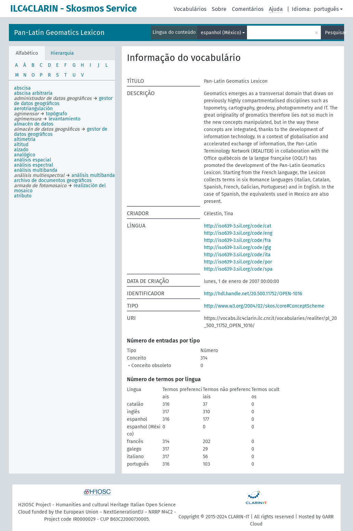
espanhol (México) (221, 33)
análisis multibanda (35, 170)
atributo (22, 196)
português (326, 9)
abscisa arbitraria (33, 93)
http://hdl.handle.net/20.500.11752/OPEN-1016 (253, 294)
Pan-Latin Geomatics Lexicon (59, 32)
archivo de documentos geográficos (53, 180)
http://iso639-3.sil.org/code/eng (238, 233)
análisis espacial (32, 160)
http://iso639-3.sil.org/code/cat (237, 226)
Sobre (219, 9)
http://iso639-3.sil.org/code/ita (237, 255)
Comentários (247, 9)
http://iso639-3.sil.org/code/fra (237, 240)
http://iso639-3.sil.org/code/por (238, 262)
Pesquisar (334, 33)
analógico (24, 155)
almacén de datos (33, 124)
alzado (21, 150)
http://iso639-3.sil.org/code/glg (237, 247)
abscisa (22, 88)
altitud (21, 144)
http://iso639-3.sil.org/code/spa (238, 269)
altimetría (25, 139)
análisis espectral (33, 165)
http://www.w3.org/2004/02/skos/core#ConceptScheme (264, 306)
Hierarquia (62, 53)
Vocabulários (190, 9)
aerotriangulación (33, 109)
